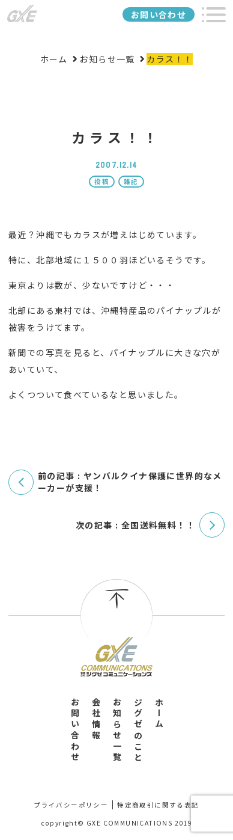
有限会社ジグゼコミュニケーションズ (116, 657)
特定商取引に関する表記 (158, 804)
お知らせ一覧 (117, 730)
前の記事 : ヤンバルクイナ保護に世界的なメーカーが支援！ (130, 482)
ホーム (159, 714)
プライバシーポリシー (71, 804)
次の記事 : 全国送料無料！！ (135, 525)
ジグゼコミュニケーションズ (22, 14)
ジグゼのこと (138, 730)
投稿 (101, 181)
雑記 (131, 181)
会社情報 (96, 719)
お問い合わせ (158, 14)
